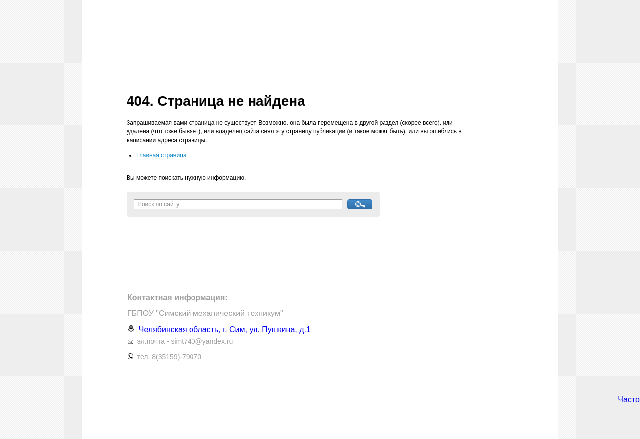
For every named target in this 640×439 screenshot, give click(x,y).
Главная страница (161, 155)
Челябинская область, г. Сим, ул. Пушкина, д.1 (225, 329)
